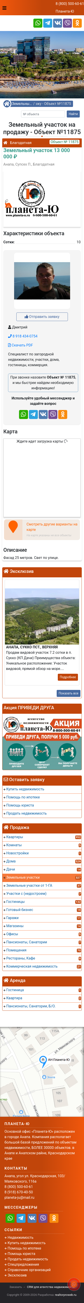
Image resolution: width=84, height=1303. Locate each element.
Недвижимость (20, 1237)
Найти (73, 114)
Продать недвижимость (28, 1259)
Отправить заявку (42, 317)
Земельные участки (22, 104)
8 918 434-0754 (22, 336)
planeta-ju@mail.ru (19, 1197)
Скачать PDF (20, 345)
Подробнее (68, 677)
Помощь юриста (21, 1254)
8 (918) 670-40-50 (18, 1192)
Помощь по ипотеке (24, 1248)
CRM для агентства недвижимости (51, 1287)
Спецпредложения (23, 1264)
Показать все (68, 693)
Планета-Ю (65, 11)
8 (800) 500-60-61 (70, 4)
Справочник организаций (29, 1270)
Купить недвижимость (26, 1243)
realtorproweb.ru (65, 1294)
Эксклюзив (17, 1275)
